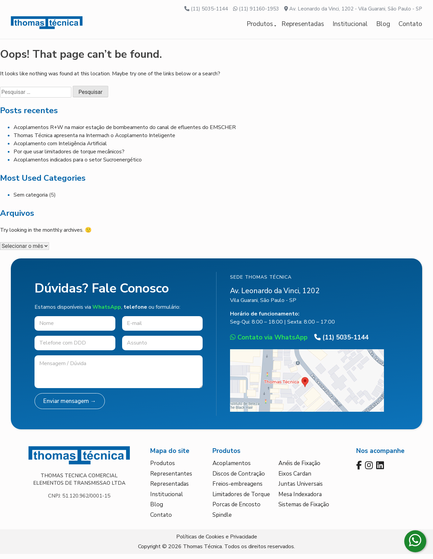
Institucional (350, 26)
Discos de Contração (238, 478)
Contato (410, 26)
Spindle (222, 520)
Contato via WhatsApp (268, 342)
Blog (383, 26)
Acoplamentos (231, 468)
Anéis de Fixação (299, 468)
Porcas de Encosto (236, 509)
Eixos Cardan (294, 478)
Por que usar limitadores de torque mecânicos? (69, 156)
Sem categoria (31, 199)
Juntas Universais (300, 489)
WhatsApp (106, 311)
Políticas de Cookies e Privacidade (216, 541)
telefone (135, 311)
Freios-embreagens (237, 489)
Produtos (260, 26)
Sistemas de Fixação (303, 509)
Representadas (302, 26)
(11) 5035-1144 (206, 8)
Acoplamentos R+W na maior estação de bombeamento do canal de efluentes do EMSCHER (125, 132)
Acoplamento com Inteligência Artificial (60, 148)
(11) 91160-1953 (256, 8)
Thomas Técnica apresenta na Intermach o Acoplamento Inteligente (94, 140)
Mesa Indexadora (300, 499)
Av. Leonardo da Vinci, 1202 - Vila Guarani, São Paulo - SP (353, 8)
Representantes (171, 478)
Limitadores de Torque (241, 499)
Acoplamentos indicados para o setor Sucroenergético (78, 164)
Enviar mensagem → (69, 406)
